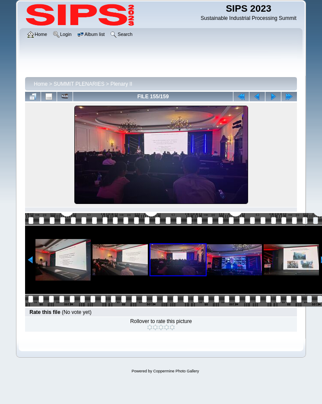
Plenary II (121, 84)
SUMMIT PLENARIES (79, 84)
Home (41, 84)
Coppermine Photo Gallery (176, 371)
